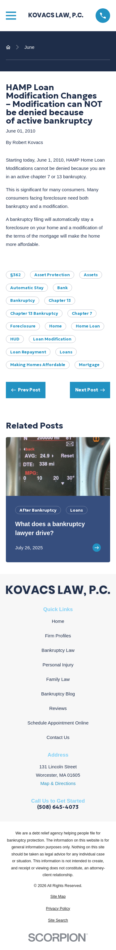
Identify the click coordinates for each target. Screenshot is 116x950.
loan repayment (28, 352)
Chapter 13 (60, 300)
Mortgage (89, 364)
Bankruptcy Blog (58, 693)
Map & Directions (57, 783)
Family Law (58, 679)
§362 (15, 274)
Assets (91, 274)
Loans (66, 352)
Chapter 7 (82, 313)
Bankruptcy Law (58, 650)
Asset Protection (52, 274)
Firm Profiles (58, 635)
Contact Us (57, 737)
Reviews (58, 708)
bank (62, 287)
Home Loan (88, 326)
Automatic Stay (27, 287)
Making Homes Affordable (37, 364)
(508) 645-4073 (58, 807)
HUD (14, 339)
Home (55, 326)
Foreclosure (23, 326)
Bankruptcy (22, 300)
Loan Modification (52, 339)
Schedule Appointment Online (58, 722)
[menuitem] (58, 896)
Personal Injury (57, 664)
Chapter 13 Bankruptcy (34, 313)
